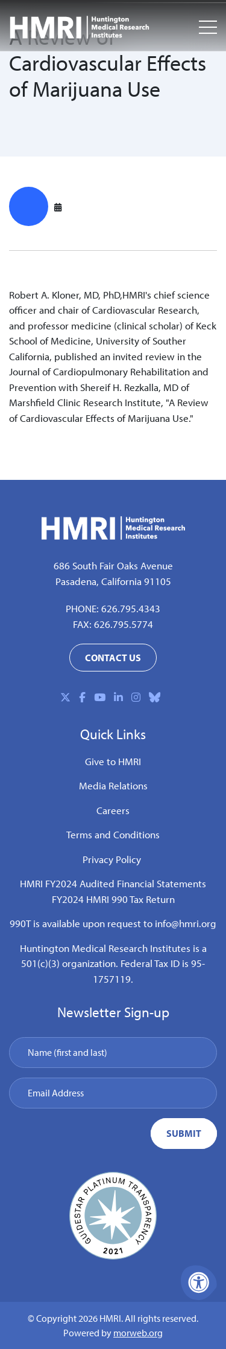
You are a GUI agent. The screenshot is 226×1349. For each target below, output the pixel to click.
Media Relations (113, 785)
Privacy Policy (112, 859)
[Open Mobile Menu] (208, 27)
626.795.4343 (130, 608)
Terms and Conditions (113, 834)
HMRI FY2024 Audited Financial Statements (113, 883)
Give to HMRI (113, 761)
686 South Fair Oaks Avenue (113, 565)
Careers (113, 810)
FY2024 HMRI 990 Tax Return (113, 899)
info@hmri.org (185, 923)
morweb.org (138, 1333)
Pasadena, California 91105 (113, 581)
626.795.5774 (123, 624)
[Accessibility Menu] (199, 1282)
